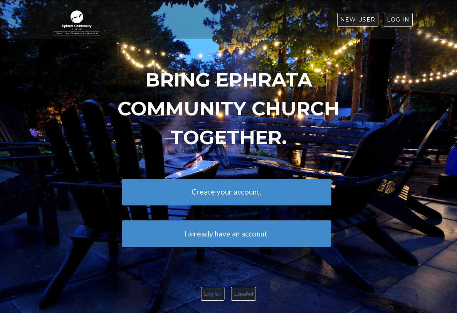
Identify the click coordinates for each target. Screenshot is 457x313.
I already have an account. (226, 233)
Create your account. (226, 192)
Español (243, 293)
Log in (398, 19)
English (213, 293)
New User (357, 19)
